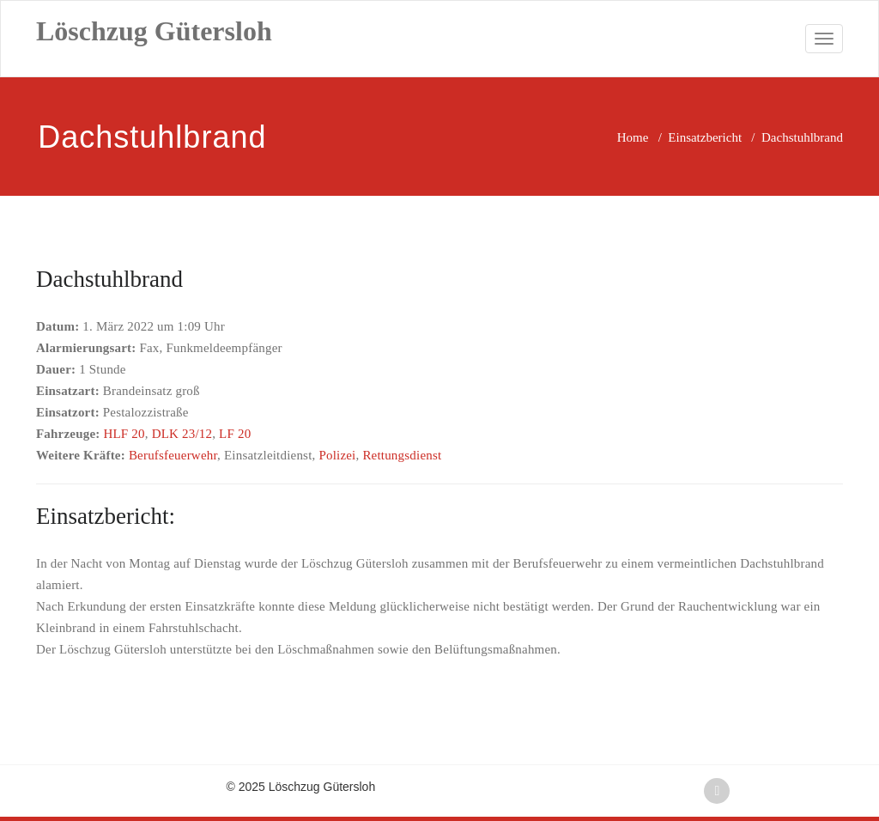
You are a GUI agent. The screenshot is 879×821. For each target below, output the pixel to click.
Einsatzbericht (705, 137)
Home (633, 137)
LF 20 (235, 434)
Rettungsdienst (401, 455)
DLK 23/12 (182, 434)
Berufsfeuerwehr (173, 455)
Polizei (336, 455)
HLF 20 (123, 434)
